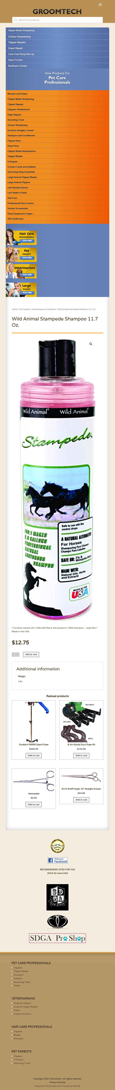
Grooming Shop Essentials (21, 172)
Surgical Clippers (22, 1003)
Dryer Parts (13, 146)
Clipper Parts (14, 140)
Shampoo (19, 974)
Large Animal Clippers (19, 182)
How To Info (15, 60)
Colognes (12, 161)
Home (14, 309)
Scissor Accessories (18, 208)
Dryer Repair (15, 48)
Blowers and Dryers (17, 93)
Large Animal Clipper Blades (22, 177)
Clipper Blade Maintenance (22, 151)
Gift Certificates (15, 218)
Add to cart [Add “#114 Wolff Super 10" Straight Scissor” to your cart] (81, 799)
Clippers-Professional (19, 109)
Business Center (17, 65)
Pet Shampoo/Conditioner (44, 309)
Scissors (18, 978)
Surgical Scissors (22, 1013)
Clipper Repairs (17, 42)
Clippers (18, 967)
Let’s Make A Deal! (17, 192)
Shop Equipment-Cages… (21, 213)
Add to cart (31, 654)
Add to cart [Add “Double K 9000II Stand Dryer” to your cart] (33, 755)
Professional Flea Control (21, 203)
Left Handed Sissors (18, 187)
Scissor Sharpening (19, 36)
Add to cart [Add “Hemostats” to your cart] (33, 804)
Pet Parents (24, 309)
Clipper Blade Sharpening (21, 30)
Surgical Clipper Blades (26, 1006)
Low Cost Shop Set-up (21, 54)
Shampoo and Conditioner (21, 135)
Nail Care (12, 198)
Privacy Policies (57, 1082)
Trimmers (18, 1059)
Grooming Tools (16, 120)
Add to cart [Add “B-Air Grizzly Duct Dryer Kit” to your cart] (81, 755)
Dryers (17, 985)
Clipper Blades (15, 156)
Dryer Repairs (14, 114)
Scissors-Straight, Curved (21, 130)
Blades (17, 1035)
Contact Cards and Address (22, 167)
